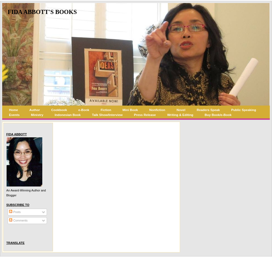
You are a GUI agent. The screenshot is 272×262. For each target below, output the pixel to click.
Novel (181, 110)
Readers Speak (208, 110)
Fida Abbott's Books (42, 11)
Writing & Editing (180, 115)
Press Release (145, 115)
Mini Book (130, 110)
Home (13, 110)
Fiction (105, 110)
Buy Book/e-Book (218, 115)
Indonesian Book (68, 115)
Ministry (37, 115)
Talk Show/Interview (107, 115)
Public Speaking (243, 110)
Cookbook (59, 110)
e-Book (83, 110)
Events (14, 115)
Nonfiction (157, 110)
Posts (14, 212)
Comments (18, 220)
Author (34, 110)
